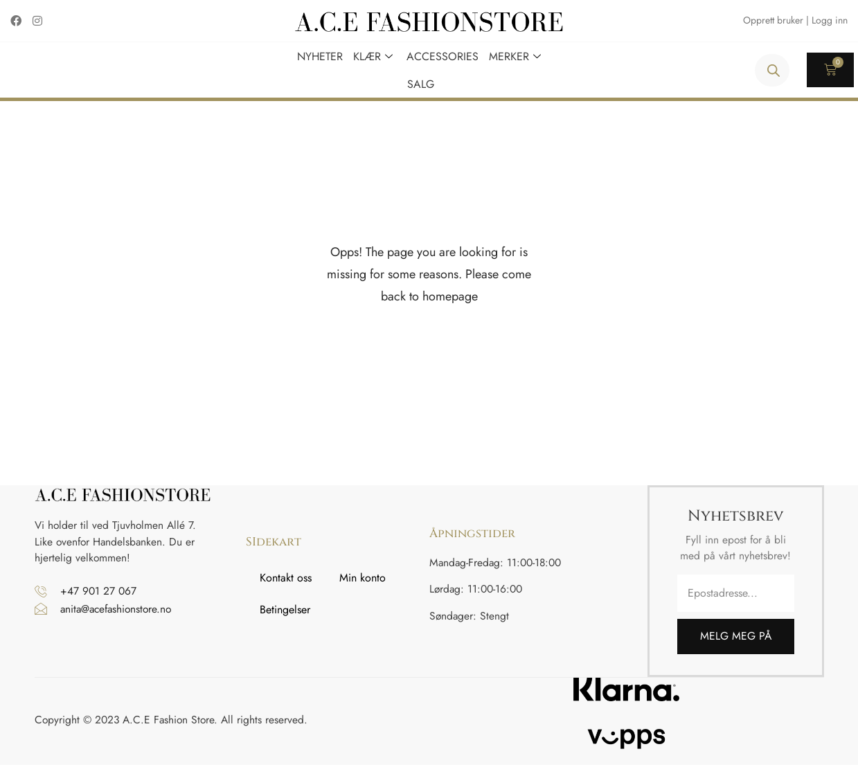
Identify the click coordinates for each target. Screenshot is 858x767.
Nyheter (320, 56)
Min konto (362, 580)
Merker (516, 56)
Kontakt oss (286, 580)
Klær (374, 56)
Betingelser (285, 612)
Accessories (442, 56)
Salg (420, 83)
